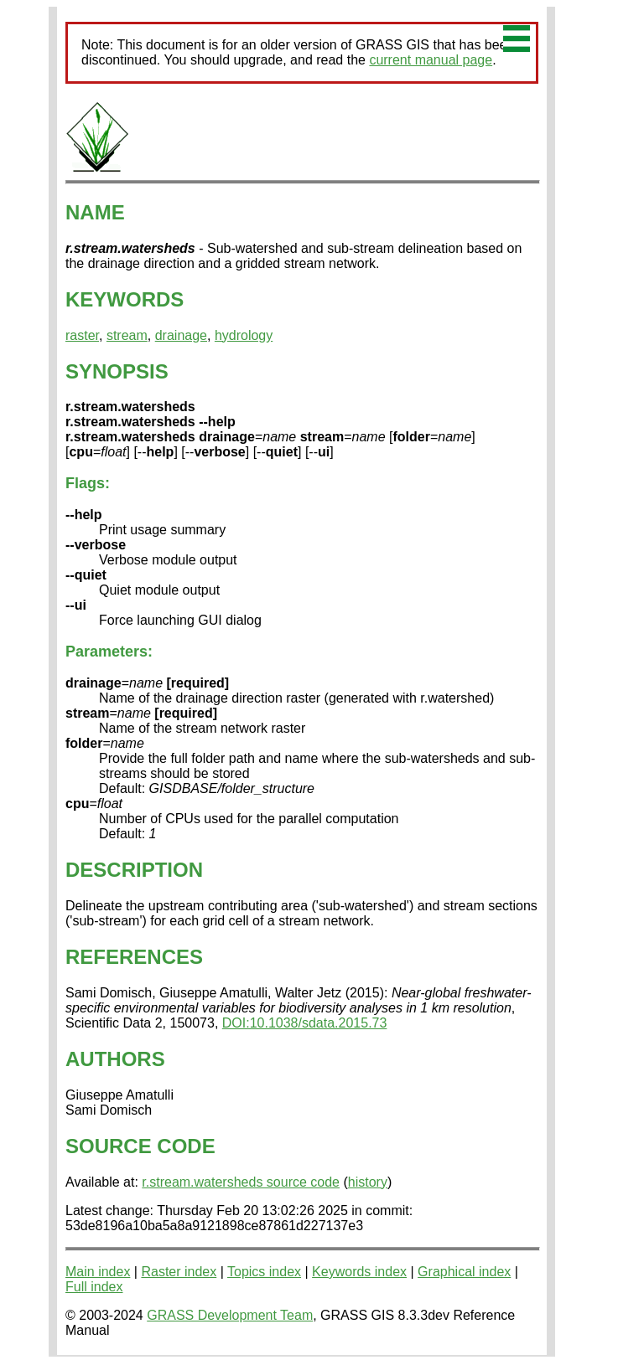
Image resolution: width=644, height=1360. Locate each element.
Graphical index (464, 1272)
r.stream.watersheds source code (241, 1182)
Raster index (178, 1272)
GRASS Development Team (230, 1315)
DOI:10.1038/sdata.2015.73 (304, 1023)
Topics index (264, 1272)
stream (127, 335)
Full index (93, 1287)
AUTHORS (115, 1059)
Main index (97, 1272)
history (367, 1182)
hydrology (244, 335)
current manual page (430, 60)
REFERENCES (134, 956)
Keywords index (359, 1272)
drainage (181, 335)
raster (82, 335)
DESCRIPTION (134, 869)
